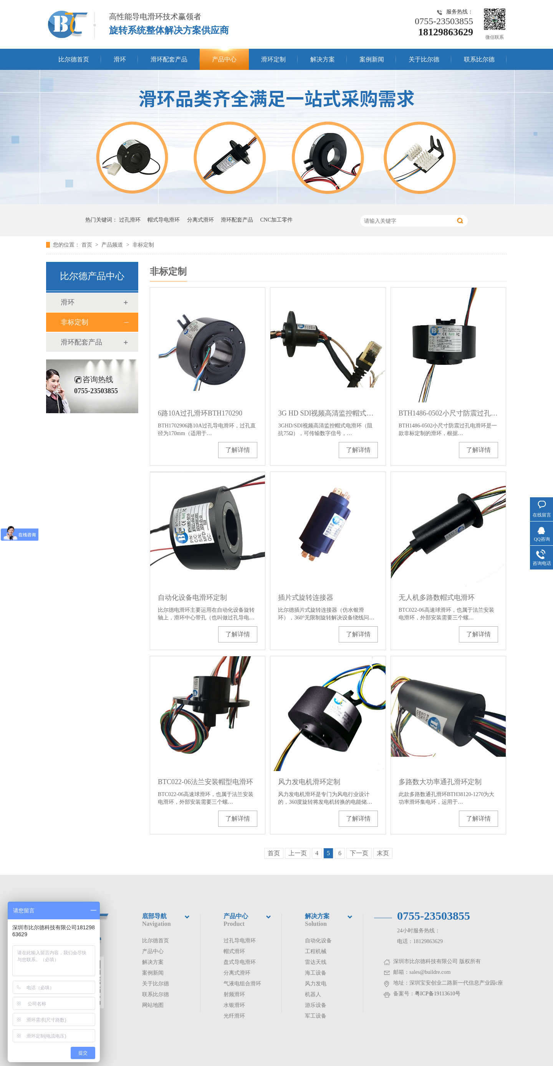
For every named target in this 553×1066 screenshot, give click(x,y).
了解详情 (237, 450)
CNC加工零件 (276, 220)
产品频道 (112, 245)
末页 (383, 853)
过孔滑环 (130, 220)
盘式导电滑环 (240, 962)
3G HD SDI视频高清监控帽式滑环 (327, 413)
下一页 (359, 853)
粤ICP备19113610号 (437, 993)
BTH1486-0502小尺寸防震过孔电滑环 (448, 413)
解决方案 (322, 59)
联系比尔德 (479, 59)
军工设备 (315, 1016)
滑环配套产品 (169, 59)
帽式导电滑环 (163, 220)
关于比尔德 (424, 59)
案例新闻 (371, 59)
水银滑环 (234, 1005)
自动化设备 (318, 941)
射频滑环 (234, 994)
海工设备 (315, 973)
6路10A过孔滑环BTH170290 (200, 413)
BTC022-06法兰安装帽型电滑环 (205, 782)
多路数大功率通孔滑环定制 (440, 782)
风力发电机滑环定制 (309, 782)
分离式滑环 (200, 220)
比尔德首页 (73, 59)
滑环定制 (273, 59)
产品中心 (224, 59)
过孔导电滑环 (240, 941)
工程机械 (315, 951)
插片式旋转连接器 (305, 597)
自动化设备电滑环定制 (192, 597)
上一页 (297, 853)
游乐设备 (315, 1005)
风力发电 (315, 984)
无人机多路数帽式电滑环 (437, 597)
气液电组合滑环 (242, 984)
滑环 (120, 59)
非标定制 (143, 245)
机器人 (313, 994)
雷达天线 (315, 962)
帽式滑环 (234, 951)
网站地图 (153, 1005)
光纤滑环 (234, 1016)
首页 (87, 245)
